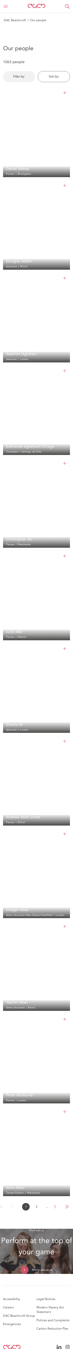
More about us (42, 1270)
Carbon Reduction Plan (52, 1328)
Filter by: (19, 76)
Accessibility (11, 1299)
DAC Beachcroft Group (19, 1316)
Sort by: (54, 76)
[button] (67, 6)
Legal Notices (45, 1299)
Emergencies (12, 1324)
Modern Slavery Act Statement (50, 1309)
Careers (8, 1307)
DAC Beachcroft (15, 20)
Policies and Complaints (52, 1320)
